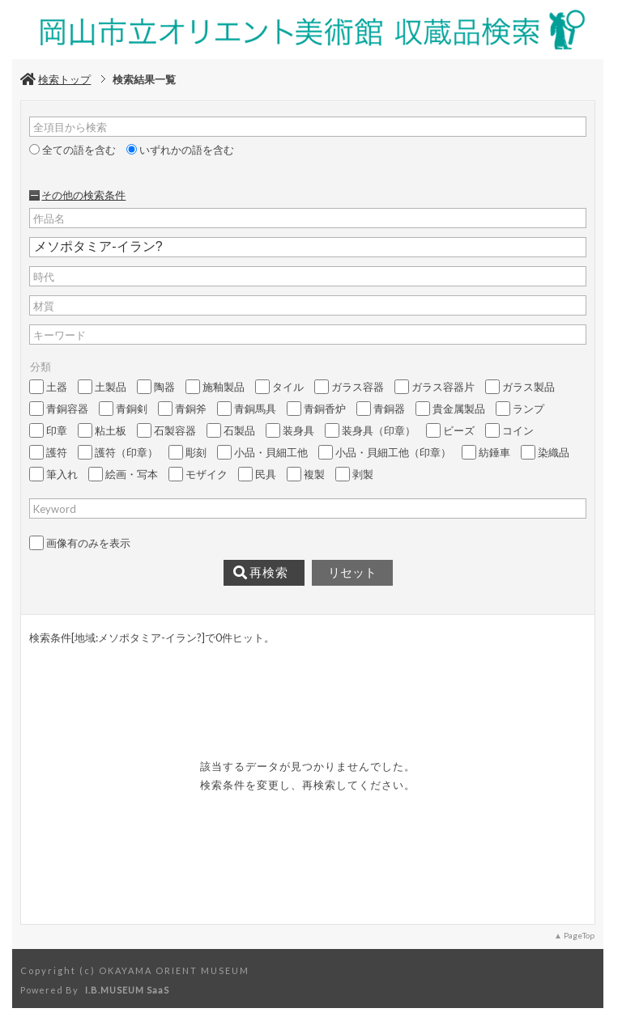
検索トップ (55, 79)
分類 (40, 366)
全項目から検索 (70, 127)
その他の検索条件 (83, 195)
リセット (352, 573)
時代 (43, 276)
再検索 (260, 573)
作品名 (49, 218)
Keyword (54, 508)
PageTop (579, 935)
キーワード (59, 334)
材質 (43, 305)
